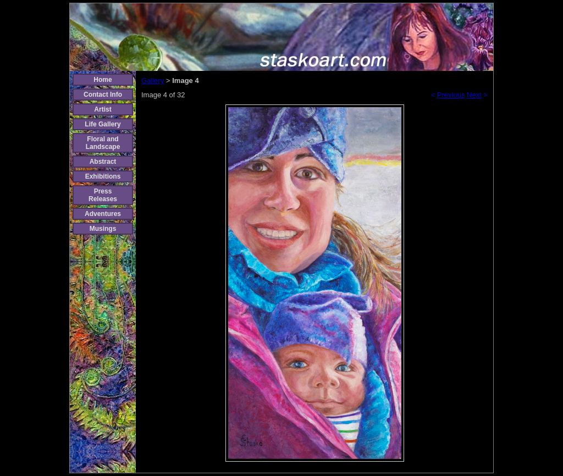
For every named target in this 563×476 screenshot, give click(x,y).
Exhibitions (103, 176)
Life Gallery (102, 124)
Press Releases (103, 195)
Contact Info (103, 94)
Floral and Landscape (103, 143)
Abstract (103, 161)
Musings (103, 229)
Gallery (152, 80)
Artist (102, 109)
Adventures (103, 214)
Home (102, 80)
